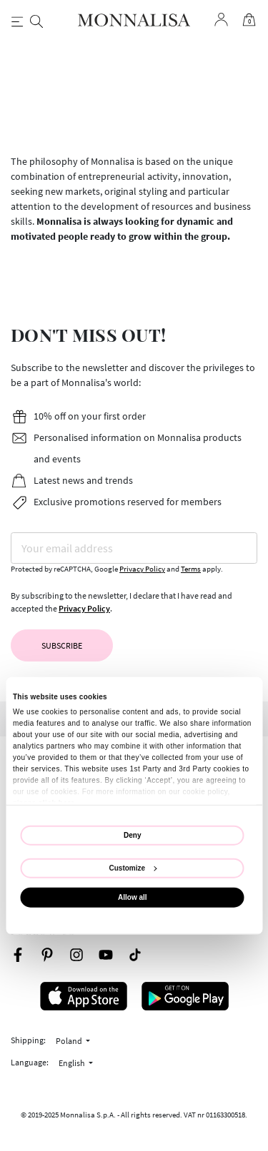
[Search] (36, 20)
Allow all (132, 897)
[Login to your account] (221, 19)
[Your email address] (134, 548)
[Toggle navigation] (18, 20)
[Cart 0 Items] (247, 20)
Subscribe (61, 645)
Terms (191, 569)
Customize (133, 868)
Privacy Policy (142, 569)
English (72, 1063)
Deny (132, 835)
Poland (70, 1040)
